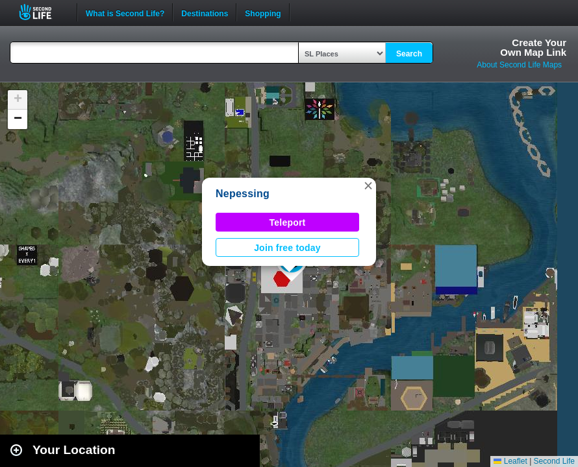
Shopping (263, 12)
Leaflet (510, 461)
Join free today (287, 248)
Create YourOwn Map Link (533, 47)
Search (409, 53)
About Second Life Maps (519, 64)
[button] (368, 185)
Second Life (42, 12)
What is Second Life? (125, 12)
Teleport (288, 222)
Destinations (204, 12)
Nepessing (243, 193)
